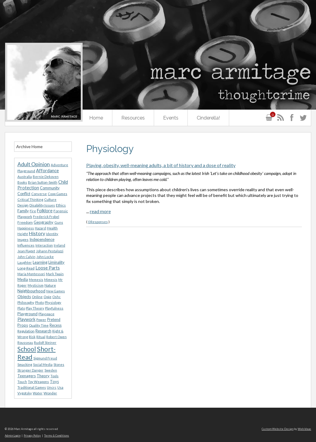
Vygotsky (24, 393)
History (37, 233)
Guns (58, 222)
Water (38, 393)
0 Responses (98, 222)
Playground (27, 313)
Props (22, 325)
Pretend (53, 319)
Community (49, 188)
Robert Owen (56, 337)
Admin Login (12, 435)
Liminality (56, 262)
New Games (55, 291)
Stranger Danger (30, 370)
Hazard (40, 228)
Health (52, 228)
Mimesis (50, 280)
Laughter (24, 262)
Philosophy (25, 302)
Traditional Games (31, 387)
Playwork (26, 319)
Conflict (23, 193)
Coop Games (57, 194)
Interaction (44, 245)
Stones (58, 364)
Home (96, 118)
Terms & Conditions (56, 435)
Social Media (43, 364)
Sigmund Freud (45, 358)
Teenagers (26, 376)
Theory (43, 375)
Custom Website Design (277, 429)
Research (43, 330)
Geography (43, 222)
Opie (47, 296)
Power (41, 320)
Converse (39, 194)
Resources (133, 118)
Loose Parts (47, 267)
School (26, 349)
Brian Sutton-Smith (42, 182)
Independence (41, 239)
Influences (26, 245)
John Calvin (26, 257)
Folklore (45, 210)
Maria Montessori (31, 274)
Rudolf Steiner (45, 342)
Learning (40, 262)
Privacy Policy (32, 435)
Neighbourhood (31, 290)
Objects (24, 296)
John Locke (45, 257)
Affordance (47, 170)
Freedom (25, 222)
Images (23, 239)
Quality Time (39, 325)
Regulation (26, 331)
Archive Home (29, 146)
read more (100, 211)
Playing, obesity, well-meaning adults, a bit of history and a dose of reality (160, 165)
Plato (21, 308)
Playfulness (54, 308)
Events (170, 118)
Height (22, 234)
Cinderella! (208, 118)
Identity (52, 234)
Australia (24, 177)
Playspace (46, 314)
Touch (22, 382)
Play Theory (35, 308)
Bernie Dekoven (46, 177)
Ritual (40, 337)
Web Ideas (304, 429)
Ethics (61, 205)
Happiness (25, 228)
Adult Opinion (33, 164)
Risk (32, 337)
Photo (39, 302)
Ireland (59, 245)
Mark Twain (55, 274)
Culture (50, 199)
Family (23, 210)
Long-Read (26, 268)
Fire (33, 211)
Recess (56, 325)
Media (22, 279)
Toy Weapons (38, 382)
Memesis (36, 280)
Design (23, 205)
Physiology (53, 302)
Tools (54, 376)
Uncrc (51, 387)
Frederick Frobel (46, 217)
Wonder (50, 393)
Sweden (50, 370)
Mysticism (36, 285)
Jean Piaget (26, 251)
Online (37, 297)
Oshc (56, 297)
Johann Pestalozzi (49, 251)
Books (22, 182)
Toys (54, 381)
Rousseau (25, 342)
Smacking (24, 364)
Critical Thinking (30, 199)
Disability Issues (42, 205)
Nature (50, 285)
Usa (60, 387)
